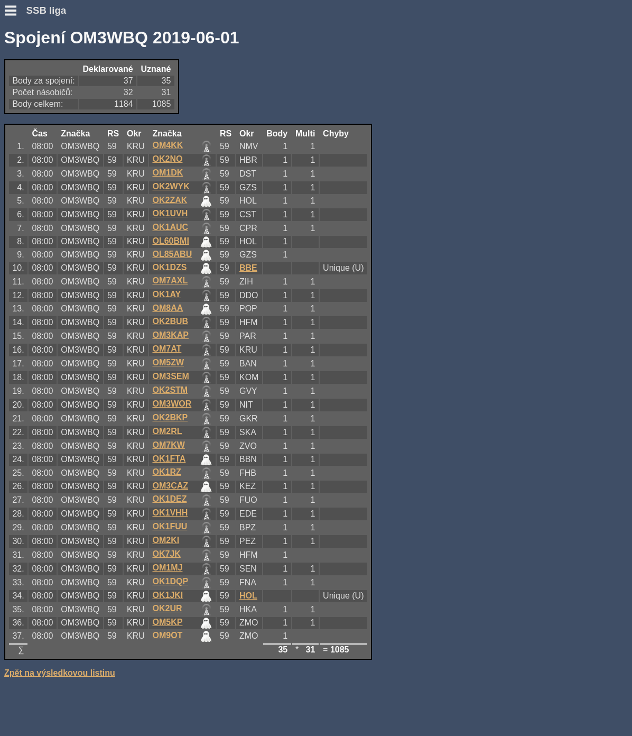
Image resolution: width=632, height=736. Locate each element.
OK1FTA (169, 458)
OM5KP (168, 622)
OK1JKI (168, 595)
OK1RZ (167, 471)
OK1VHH (170, 512)
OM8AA (168, 307)
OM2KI (166, 540)
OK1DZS (170, 267)
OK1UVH (170, 213)
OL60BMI (171, 240)
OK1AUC (171, 227)
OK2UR (167, 608)
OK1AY (167, 294)
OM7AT (167, 348)
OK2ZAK (170, 200)
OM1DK (168, 172)
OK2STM (170, 389)
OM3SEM (171, 376)
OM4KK (168, 145)
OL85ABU (172, 254)
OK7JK (167, 553)
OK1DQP (171, 581)
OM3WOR (172, 403)
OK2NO (168, 158)
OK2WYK (171, 186)
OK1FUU (170, 526)
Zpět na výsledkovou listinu (59, 672)
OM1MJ (168, 567)
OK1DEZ (170, 498)
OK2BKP (170, 417)
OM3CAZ (171, 485)
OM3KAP (171, 334)
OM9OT (168, 635)
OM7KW (169, 444)
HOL (248, 595)
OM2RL (167, 431)
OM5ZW (168, 362)
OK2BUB (171, 321)
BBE (248, 267)
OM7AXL (170, 280)
